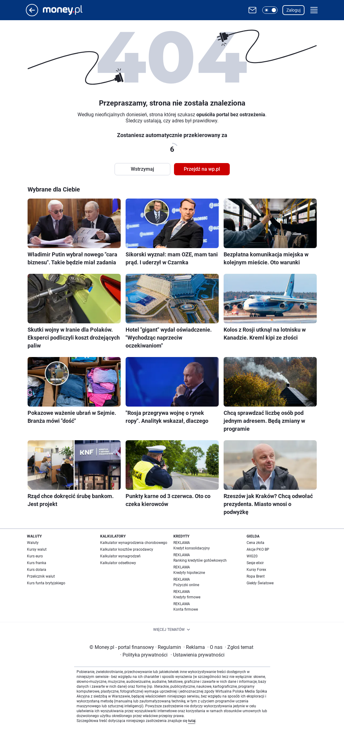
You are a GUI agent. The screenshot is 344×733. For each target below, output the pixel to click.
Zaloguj (293, 10)
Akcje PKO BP (258, 549)
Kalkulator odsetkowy (118, 563)
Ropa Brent (256, 576)
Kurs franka (36, 563)
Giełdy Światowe (260, 583)
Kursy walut (37, 549)
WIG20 (252, 556)
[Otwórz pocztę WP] (252, 10)
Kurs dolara (36, 569)
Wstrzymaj (142, 169)
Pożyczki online (186, 585)
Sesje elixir (255, 563)
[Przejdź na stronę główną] (32, 14)
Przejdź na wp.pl (202, 169)
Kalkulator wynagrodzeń (120, 556)
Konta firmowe (185, 609)
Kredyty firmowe (186, 597)
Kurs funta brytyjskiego (46, 583)
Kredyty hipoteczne (189, 573)
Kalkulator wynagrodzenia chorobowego (133, 543)
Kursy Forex (256, 569)
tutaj (191, 721)
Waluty (33, 543)
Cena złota (255, 543)
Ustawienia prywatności (198, 655)
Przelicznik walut (41, 576)
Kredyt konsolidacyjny (191, 548)
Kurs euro (35, 556)
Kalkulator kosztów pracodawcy (126, 549)
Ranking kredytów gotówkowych (200, 560)
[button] (270, 10)
